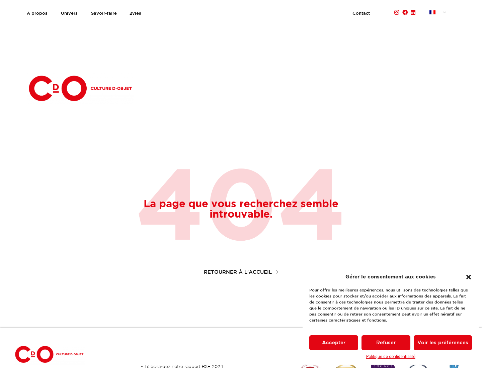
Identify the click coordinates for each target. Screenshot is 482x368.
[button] (468, 277)
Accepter (333, 343)
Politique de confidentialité (390, 356)
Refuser (386, 343)
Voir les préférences (442, 343)
